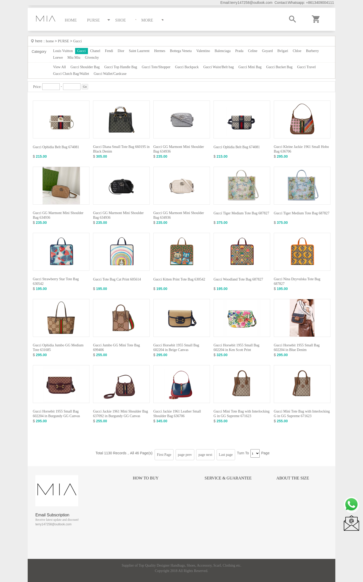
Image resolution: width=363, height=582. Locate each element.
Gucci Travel (306, 67)
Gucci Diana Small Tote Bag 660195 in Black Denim (121, 149)
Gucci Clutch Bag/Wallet (71, 74)
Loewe (58, 57)
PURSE (63, 41)
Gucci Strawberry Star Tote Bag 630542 (56, 281)
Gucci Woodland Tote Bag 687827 (238, 279)
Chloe (297, 51)
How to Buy (145, 478)
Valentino (203, 51)
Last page (226, 455)
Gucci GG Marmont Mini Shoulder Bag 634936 (178, 149)
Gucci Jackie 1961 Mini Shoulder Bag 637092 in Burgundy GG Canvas (120, 413)
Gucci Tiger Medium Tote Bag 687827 (241, 213)
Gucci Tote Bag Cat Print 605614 (117, 279)
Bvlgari (282, 51)
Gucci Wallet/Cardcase (110, 74)
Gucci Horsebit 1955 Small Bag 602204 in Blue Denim (297, 347)
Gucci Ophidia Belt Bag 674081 (56, 147)
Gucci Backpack (187, 67)
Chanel (95, 51)
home (50, 41)
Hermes (159, 51)
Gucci (77, 41)
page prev (185, 455)
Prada (239, 51)
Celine (252, 51)
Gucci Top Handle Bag (120, 67)
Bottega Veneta (181, 51)
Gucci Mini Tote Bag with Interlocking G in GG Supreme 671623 (241, 413)
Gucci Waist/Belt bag (218, 67)
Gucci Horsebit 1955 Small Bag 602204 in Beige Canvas (176, 347)
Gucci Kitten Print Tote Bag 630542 (179, 279)
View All (59, 67)
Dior (121, 51)
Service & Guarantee (228, 478)
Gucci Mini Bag (249, 67)
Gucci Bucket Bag (279, 67)
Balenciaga (222, 51)
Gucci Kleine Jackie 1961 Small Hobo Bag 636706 (301, 149)
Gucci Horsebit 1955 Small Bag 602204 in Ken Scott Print (236, 347)
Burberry (312, 51)
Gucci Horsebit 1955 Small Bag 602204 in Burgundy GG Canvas (56, 413)
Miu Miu (73, 57)
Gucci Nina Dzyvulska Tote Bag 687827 (297, 281)
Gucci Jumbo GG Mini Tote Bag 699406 (116, 347)
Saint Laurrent (139, 51)
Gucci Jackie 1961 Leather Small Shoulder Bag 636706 (177, 413)
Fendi (109, 51)
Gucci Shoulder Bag (85, 67)
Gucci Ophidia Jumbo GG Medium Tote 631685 (58, 347)
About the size (292, 478)
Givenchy (92, 57)
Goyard (267, 51)
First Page (164, 455)
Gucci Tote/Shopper (156, 67)
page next (205, 455)
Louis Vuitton (63, 51)
